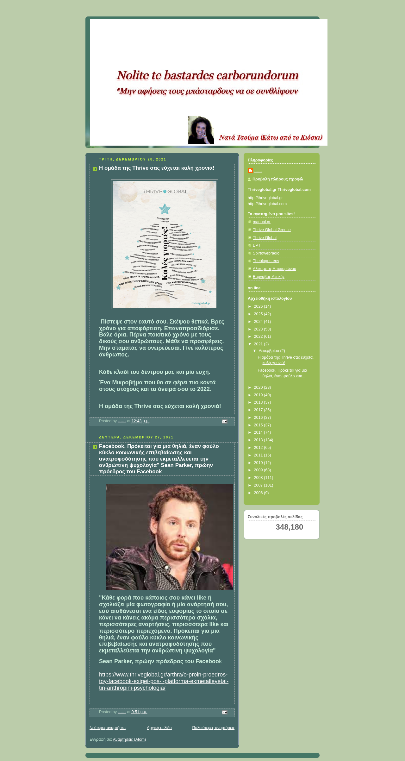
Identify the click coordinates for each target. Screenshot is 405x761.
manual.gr (262, 222)
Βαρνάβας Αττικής (268, 276)
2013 (259, 440)
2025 (259, 314)
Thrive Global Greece (272, 230)
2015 (259, 425)
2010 (259, 463)
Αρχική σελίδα (159, 728)
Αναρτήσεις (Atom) (129, 739)
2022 (259, 336)
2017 (259, 410)
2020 (259, 387)
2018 (259, 402)
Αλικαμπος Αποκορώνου (274, 269)
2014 (259, 432)
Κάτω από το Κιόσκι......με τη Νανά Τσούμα (183, 27)
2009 (259, 470)
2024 (259, 321)
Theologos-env (266, 261)
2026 (259, 306)
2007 (259, 485)
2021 (259, 344)
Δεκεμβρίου (269, 351)
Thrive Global (265, 238)
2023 (259, 329)
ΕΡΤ (257, 245)
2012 (259, 447)
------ (258, 171)
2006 (259, 493)
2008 (259, 477)
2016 (259, 417)
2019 (259, 395)
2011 (259, 455)
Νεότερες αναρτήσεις (108, 728)
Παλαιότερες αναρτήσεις (213, 728)
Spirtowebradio (266, 253)
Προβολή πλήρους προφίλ (277, 179)
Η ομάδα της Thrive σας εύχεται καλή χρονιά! (157, 168)
